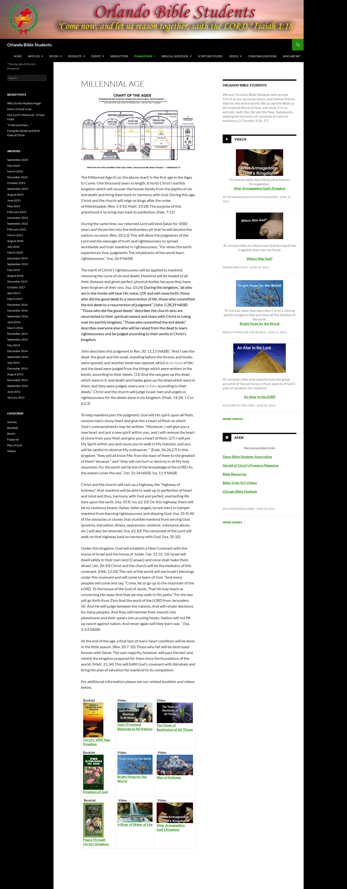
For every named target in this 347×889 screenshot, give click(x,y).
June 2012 (13, 391)
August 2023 (15, 194)
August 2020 (15, 241)
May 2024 (13, 165)
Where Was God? (235, 267)
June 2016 (13, 322)
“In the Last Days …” (19, 125)
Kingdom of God (95, 792)
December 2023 (17, 177)
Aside (239, 437)
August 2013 (15, 374)
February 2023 (16, 212)
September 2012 (17, 386)
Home (18, 56)
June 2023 (13, 200)
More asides (234, 522)
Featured (13, 439)
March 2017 (15, 299)
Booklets (75, 56)
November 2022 (17, 218)
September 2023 (17, 189)
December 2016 (17, 304)
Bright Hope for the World (244, 332)
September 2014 (17, 357)
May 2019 (13, 270)
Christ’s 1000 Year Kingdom (96, 742)
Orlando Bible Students (29, 44)
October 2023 (16, 183)
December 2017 (17, 281)
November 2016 (17, 310)
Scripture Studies (210, 56)
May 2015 (13, 345)
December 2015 (17, 333)
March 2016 (15, 328)
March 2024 (15, 171)
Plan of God (143, 56)
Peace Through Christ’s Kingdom (96, 842)
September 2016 (17, 316)
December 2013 (17, 368)
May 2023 (13, 206)
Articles (34, 56)
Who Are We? (291, 56)
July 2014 (13, 362)
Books (54, 56)
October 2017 (16, 287)
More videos (234, 419)
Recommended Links (238, 509)
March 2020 (15, 252)
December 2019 (17, 258)
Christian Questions (262, 56)
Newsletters (119, 56)
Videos (233, 56)
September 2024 (17, 160)
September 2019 (17, 264)
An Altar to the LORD (238, 405)
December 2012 (17, 380)
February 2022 (16, 229)
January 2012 (16, 397)
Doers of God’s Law (19, 109)
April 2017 (14, 293)
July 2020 (13, 247)
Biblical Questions (175, 56)
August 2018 (15, 275)
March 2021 (15, 235)
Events (96, 56)
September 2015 (17, 339)
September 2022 (17, 223)
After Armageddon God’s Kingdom (260, 188)
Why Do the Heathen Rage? (24, 103)
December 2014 (17, 351)
